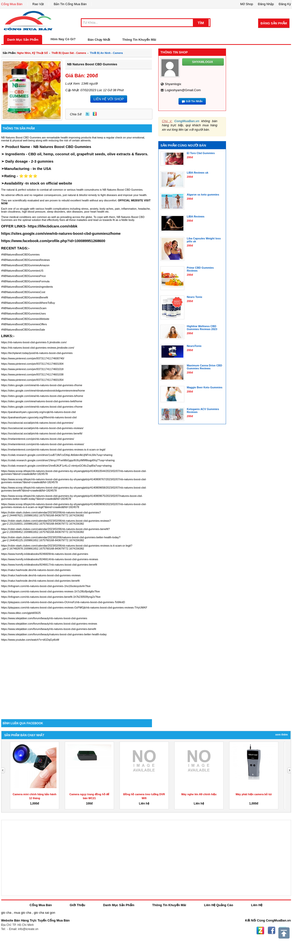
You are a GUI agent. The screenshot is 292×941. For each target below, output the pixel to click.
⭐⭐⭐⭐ (28, 176)
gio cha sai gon (44, 912)
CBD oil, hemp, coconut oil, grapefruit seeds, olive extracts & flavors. (88, 154)
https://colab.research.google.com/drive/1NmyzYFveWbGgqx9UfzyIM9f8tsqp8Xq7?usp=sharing (58, 460)
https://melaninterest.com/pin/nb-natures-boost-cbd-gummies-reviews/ (42, 444)
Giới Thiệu (77, 905)
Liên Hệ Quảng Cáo (218, 905)
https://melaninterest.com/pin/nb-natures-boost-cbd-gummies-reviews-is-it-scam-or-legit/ (53, 449)
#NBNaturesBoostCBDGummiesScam (24, 308)
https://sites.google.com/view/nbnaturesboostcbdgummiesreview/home (43, 390)
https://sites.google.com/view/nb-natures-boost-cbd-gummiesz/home (61, 233)
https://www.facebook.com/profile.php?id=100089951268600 (53, 241)
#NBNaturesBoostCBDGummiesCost (23, 292)
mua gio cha (22, 912)
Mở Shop (246, 4)
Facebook (271, 930)
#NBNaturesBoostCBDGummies (20, 254)
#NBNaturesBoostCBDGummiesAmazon (25, 265)
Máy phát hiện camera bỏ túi (254, 794)
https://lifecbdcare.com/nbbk (52, 226)
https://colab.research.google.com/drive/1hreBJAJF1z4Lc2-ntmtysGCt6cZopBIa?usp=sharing (56, 465)
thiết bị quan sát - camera (69, 52)
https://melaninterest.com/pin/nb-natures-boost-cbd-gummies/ (37, 438)
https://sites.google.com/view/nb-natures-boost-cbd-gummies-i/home (41, 385)
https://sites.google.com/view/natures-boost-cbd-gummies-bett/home (41, 401)
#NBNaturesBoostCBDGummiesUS (22, 270)
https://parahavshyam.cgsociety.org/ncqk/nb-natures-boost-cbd (38, 412)
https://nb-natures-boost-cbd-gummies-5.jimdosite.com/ (34, 342)
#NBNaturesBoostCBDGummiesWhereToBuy (28, 302)
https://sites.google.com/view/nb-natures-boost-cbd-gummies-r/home (42, 406)
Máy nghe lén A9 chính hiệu (199, 794)
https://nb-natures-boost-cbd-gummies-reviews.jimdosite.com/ (37, 347)
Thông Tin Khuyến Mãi (139, 39)
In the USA (42, 169)
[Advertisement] (76, 678)
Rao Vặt (38, 4)
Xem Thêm (281, 734)
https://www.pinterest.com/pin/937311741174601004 (32, 363)
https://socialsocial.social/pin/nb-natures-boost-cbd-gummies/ (37, 422)
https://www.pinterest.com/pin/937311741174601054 (32, 379)
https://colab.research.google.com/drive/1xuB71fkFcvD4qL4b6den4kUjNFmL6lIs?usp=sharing (57, 454)
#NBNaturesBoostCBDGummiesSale (23, 329)
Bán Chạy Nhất (99, 39)
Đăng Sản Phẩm (274, 23)
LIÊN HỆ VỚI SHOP (109, 99)
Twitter (87, 114)
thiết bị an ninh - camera (106, 52)
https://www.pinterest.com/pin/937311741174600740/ (32, 358)
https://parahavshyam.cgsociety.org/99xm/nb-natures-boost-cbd (39, 417)
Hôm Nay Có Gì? (63, 39)
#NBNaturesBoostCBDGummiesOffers (24, 324)
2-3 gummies (42, 161)
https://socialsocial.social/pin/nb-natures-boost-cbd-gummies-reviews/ (42, 428)
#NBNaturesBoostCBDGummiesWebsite (25, 318)
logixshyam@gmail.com (183, 90)
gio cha (6, 912)
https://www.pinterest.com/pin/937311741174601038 (32, 374)
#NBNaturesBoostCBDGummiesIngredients (27, 286)
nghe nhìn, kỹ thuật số (32, 52)
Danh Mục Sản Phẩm (22, 39)
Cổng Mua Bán (12, 4)
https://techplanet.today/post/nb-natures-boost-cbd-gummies (37, 353)
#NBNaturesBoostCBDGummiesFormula (25, 281)
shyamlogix (173, 84)
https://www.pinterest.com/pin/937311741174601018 (32, 369)
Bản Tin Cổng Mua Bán (70, 4)
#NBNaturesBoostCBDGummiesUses (23, 313)
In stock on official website (49, 183)
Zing (95, 114)
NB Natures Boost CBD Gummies (92, 64)
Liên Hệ (257, 905)
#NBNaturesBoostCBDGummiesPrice (23, 275)
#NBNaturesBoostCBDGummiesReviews (25, 259)
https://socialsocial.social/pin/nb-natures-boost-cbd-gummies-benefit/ (42, 433)
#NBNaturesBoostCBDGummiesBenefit (24, 297)
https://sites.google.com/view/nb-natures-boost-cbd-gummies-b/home (42, 395)
